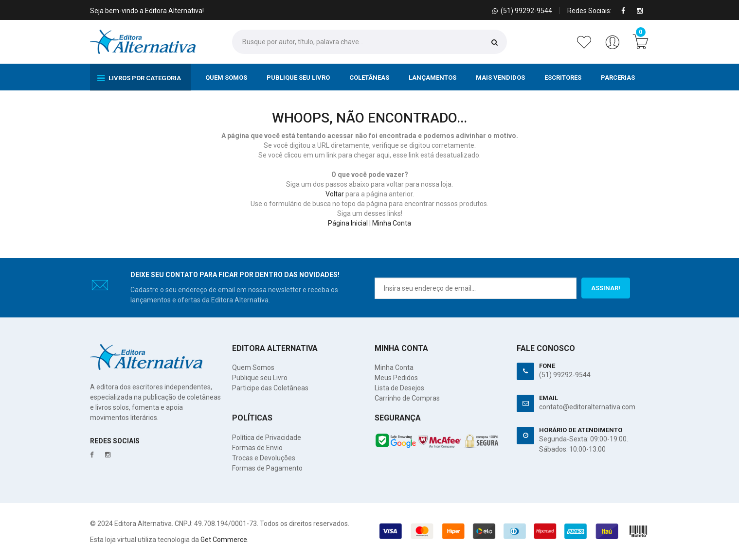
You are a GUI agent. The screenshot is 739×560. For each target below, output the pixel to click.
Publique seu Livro (298, 77)
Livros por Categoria (139, 78)
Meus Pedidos (396, 378)
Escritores (562, 77)
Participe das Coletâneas (270, 388)
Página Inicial (348, 223)
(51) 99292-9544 (565, 375)
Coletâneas (369, 77)
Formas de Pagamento (267, 468)
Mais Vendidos (500, 77)
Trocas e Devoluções (263, 458)
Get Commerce (223, 539)
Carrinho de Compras (407, 398)
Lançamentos (432, 77)
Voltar (334, 194)
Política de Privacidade (266, 437)
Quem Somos (226, 77)
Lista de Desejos (399, 388)
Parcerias (618, 77)
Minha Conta (391, 223)
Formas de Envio (257, 448)
